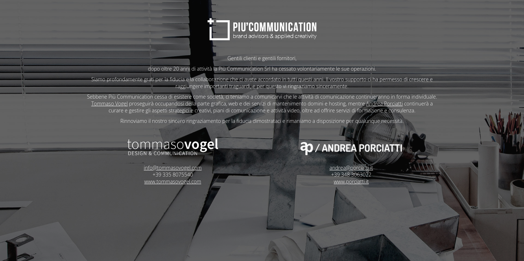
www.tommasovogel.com (171, 181)
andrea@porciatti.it (352, 167)
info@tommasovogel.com (171, 167)
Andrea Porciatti (374, 103)
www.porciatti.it (353, 181)
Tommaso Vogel (99, 103)
